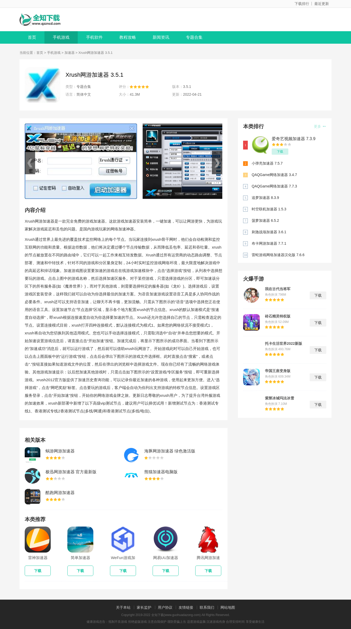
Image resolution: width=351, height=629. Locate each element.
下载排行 (302, 4)
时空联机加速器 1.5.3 (269, 209)
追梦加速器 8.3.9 (265, 198)
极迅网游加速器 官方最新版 (71, 472)
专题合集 (194, 37)
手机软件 (94, 37)
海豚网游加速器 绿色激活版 (169, 451)
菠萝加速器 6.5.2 (265, 220)
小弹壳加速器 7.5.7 (267, 163)
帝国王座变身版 (277, 371)
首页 (32, 37)
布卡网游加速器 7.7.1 (269, 243)
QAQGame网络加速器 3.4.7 (274, 175)
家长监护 (144, 607)
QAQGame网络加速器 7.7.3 (274, 186)
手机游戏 (61, 37)
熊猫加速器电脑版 (161, 472)
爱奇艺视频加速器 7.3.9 (293, 139)
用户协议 (165, 607)
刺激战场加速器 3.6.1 (269, 232)
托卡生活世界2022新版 (283, 343)
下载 (280, 151)
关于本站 (123, 607)
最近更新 (321, 4)
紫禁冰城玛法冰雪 (279, 398)
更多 (320, 126)
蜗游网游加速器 (60, 451)
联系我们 (207, 607)
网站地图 (227, 607)
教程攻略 (127, 37)
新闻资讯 (161, 37)
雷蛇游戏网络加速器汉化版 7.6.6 (278, 255)
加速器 (69, 53)
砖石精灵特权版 (277, 316)
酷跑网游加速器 (60, 492)
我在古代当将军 (277, 289)
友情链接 (186, 607)
